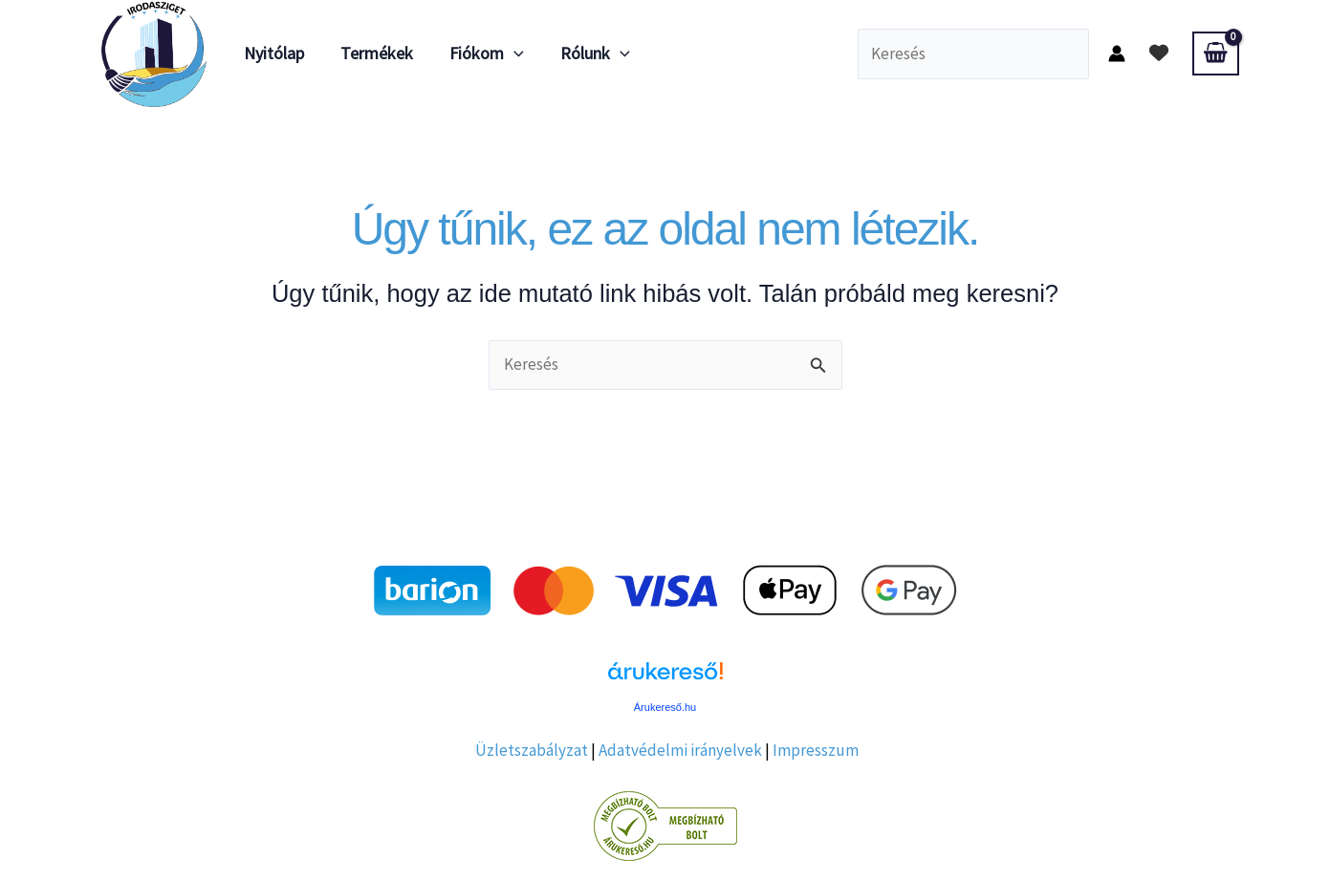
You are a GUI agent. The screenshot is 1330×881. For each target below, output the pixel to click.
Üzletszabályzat (531, 750)
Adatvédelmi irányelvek (680, 750)
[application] (509, 53)
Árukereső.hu (665, 707)
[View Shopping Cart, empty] (1215, 53)
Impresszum (816, 750)
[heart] (1159, 52)
